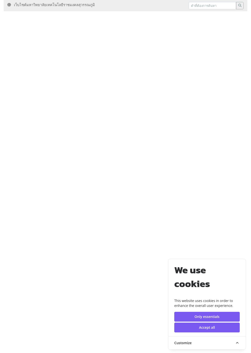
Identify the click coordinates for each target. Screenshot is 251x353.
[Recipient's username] (212, 5)
